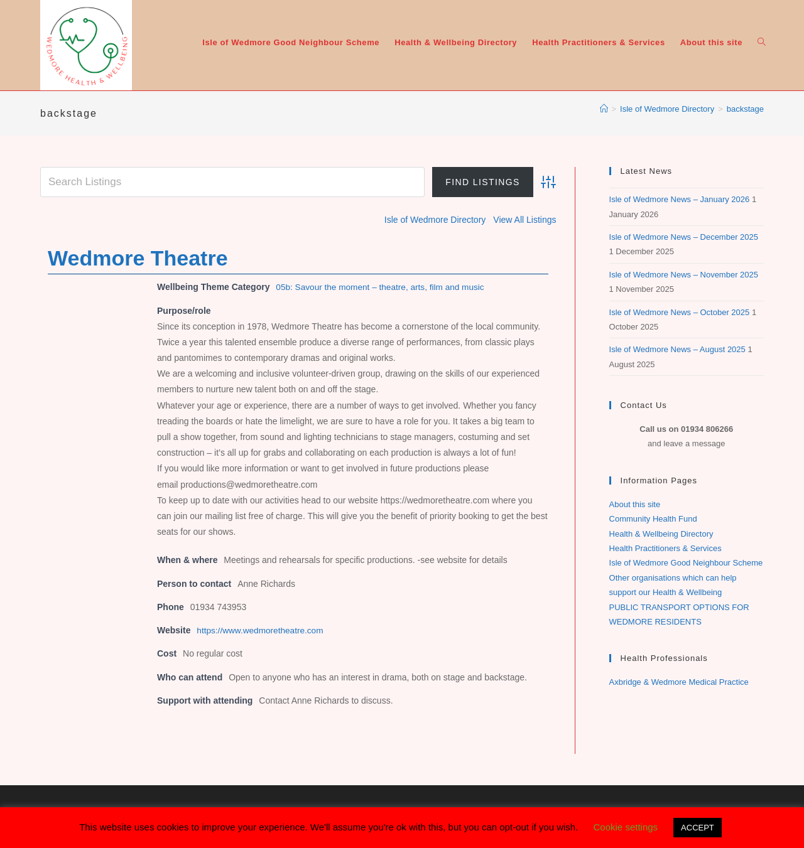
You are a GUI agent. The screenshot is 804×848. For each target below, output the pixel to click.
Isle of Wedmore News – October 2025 (679, 312)
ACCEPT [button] (697, 827)
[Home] (604, 109)
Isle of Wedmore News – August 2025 (677, 349)
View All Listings (524, 220)
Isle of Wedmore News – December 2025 (683, 237)
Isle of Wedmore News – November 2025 (683, 274)
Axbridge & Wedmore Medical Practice (679, 682)
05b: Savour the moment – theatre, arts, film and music (383, 286)
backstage (745, 109)
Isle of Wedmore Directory (435, 220)
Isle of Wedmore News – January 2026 (679, 199)
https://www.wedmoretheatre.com (262, 630)
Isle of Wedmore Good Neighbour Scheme (686, 562)
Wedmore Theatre (138, 257)
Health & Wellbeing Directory (661, 534)
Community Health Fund (653, 518)
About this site (635, 504)
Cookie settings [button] (626, 827)
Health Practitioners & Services (665, 548)
